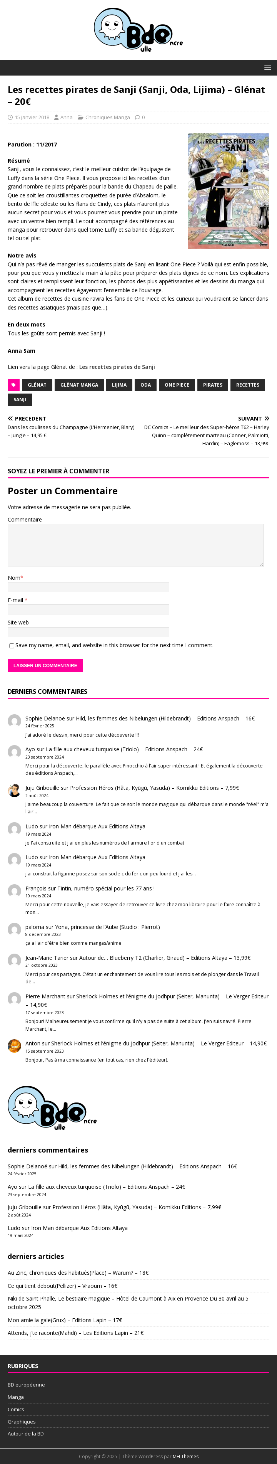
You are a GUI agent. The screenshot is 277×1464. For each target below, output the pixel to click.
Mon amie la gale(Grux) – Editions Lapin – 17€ (65, 1320)
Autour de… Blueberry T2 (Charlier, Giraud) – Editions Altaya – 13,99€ (164, 957)
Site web (18, 622)
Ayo (30, 749)
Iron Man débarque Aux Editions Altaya (97, 826)
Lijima (119, 385)
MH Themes (186, 1456)
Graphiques (22, 1421)
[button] (266, 67)
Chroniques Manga (107, 117)
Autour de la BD (26, 1433)
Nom (14, 577)
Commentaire (25, 519)
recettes (247, 385)
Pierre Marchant (45, 996)
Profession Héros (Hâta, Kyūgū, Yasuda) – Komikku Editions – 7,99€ (154, 787)
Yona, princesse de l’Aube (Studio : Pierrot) (107, 927)
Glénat (37, 385)
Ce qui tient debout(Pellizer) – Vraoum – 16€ (62, 1285)
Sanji (19, 399)
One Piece (177, 385)
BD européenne (26, 1384)
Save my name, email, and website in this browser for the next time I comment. (114, 645)
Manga (16, 1396)
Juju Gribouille (42, 787)
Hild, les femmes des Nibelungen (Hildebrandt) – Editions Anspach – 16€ (165, 718)
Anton (32, 1043)
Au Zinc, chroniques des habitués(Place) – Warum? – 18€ (78, 1272)
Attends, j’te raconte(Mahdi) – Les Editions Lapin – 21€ (76, 1332)
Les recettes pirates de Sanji (117, 366)
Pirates (212, 385)
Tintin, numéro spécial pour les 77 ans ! (106, 888)
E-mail (16, 600)
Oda (145, 385)
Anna (66, 117)
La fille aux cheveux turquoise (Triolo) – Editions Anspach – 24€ (124, 749)
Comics (16, 1409)
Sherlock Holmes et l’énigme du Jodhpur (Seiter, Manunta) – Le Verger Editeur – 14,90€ (159, 1043)
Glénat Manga (79, 385)
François (36, 888)
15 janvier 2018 (32, 117)
